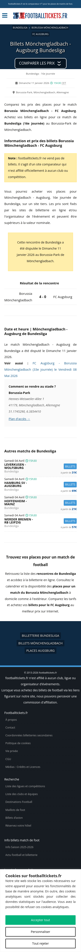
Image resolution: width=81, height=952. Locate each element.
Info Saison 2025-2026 (19, 847)
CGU (8, 759)
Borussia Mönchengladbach (50, 27)
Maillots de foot (15, 810)
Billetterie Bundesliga (40, 636)
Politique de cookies (18, 743)
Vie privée (11, 751)
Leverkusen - (40, 466)
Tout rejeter (40, 943)
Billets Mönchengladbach (40, 643)
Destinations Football (18, 802)
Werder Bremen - (40, 521)
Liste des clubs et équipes (21, 794)
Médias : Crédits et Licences (22, 767)
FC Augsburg (40, 34)
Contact (10, 727)
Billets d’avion (14, 818)
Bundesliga (20, 27)
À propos (11, 720)
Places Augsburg (40, 651)
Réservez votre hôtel (18, 825)
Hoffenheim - (40, 502)
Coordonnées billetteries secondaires (28, 735)
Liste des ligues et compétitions (25, 786)
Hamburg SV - (40, 484)
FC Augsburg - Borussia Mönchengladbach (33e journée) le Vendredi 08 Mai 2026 (40, 369)
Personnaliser (40, 932)
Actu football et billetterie (21, 855)
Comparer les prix (37, 63)
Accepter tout (40, 920)
